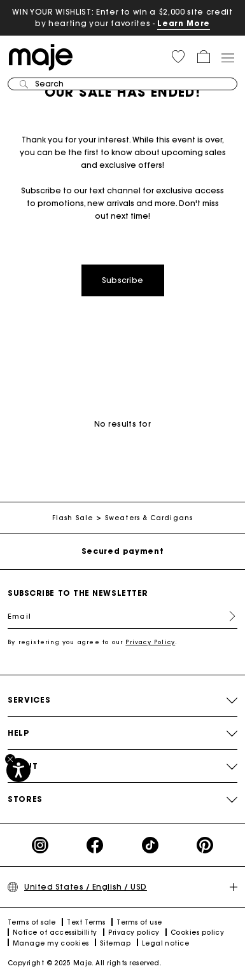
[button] (178, 56)
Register (227, 616)
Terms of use (139, 922)
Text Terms (86, 922)
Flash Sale (72, 518)
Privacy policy (133, 932)
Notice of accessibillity (55, 932)
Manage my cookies (51, 943)
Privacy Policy (150, 641)
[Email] (122, 616)
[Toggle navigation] (227, 57)
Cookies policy (197, 932)
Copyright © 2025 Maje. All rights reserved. (85, 963)
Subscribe (123, 280)
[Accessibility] (18, 770)
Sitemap (115, 943)
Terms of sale (32, 922)
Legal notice (165, 943)
